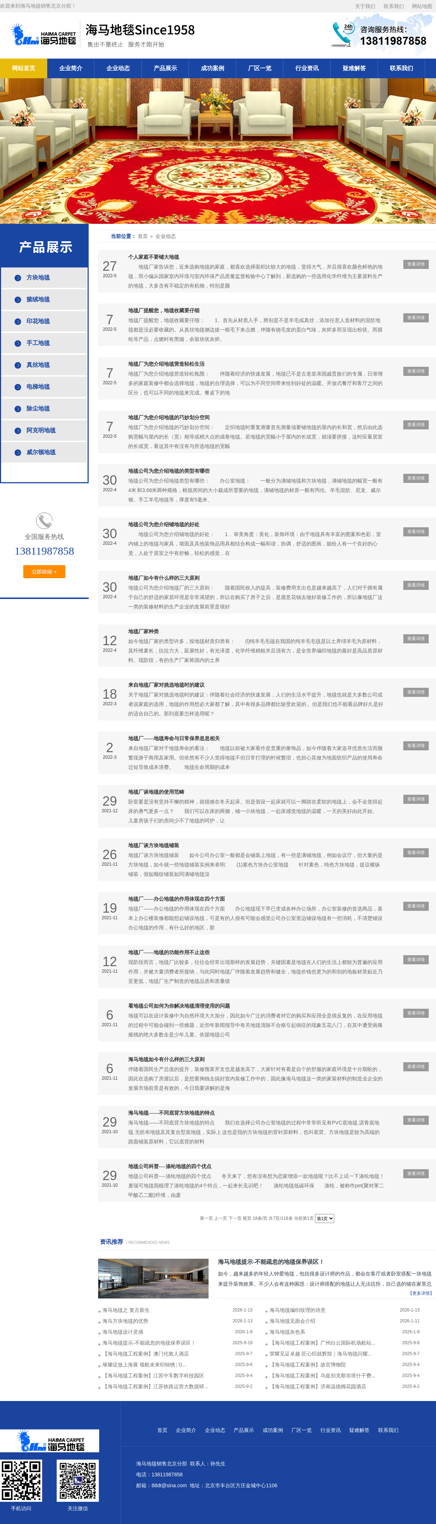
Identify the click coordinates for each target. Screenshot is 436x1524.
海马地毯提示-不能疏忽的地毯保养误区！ (271, 1262)
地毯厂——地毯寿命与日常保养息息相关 (174, 738)
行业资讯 (307, 68)
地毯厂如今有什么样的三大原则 (163, 578)
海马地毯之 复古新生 (126, 1310)
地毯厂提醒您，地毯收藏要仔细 (163, 310)
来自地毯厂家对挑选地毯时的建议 (166, 685)
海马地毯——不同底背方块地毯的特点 (171, 1113)
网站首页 (23, 68)
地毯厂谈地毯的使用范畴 (156, 792)
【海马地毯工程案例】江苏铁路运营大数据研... (155, 1386)
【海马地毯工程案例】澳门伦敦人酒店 (145, 1354)
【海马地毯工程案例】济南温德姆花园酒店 (318, 1386)
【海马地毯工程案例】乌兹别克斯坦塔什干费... (322, 1375)
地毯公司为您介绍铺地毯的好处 (163, 524)
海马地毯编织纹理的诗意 (298, 1310)
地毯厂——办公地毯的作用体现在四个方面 (176, 899)
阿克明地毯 (41, 430)
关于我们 (365, 6)
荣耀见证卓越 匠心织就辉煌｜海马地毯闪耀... (320, 1354)
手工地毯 (38, 343)
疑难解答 (354, 68)
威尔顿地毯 (41, 452)
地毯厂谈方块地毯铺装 (153, 845)
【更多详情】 (421, 1293)
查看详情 (416, 264)
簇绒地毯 (38, 299)
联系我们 (394, 6)
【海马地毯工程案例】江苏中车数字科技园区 (153, 1375)
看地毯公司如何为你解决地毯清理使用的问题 (179, 1006)
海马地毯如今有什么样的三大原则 (166, 1059)
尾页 (247, 1218)
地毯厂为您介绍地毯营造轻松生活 (166, 364)
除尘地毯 (38, 408)
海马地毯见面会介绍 (292, 1321)
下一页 (235, 1218)
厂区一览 (259, 68)
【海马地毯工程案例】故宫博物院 (308, 1365)
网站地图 (422, 6)
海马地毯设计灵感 (122, 1332)
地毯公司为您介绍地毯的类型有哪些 (169, 471)
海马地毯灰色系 (287, 1332)
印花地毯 (38, 321)
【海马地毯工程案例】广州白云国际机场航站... (322, 1343)
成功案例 (212, 68)
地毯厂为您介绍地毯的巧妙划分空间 (169, 417)
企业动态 (118, 68)
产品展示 (165, 68)
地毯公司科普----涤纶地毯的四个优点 (169, 1166)
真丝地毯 (38, 365)
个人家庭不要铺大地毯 (153, 257)
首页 (162, 1430)
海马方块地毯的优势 (125, 1321)
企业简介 (70, 68)
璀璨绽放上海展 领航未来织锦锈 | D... (144, 1365)
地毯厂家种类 (143, 631)
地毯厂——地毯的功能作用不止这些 (169, 952)
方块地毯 (38, 277)
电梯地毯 (38, 387)
